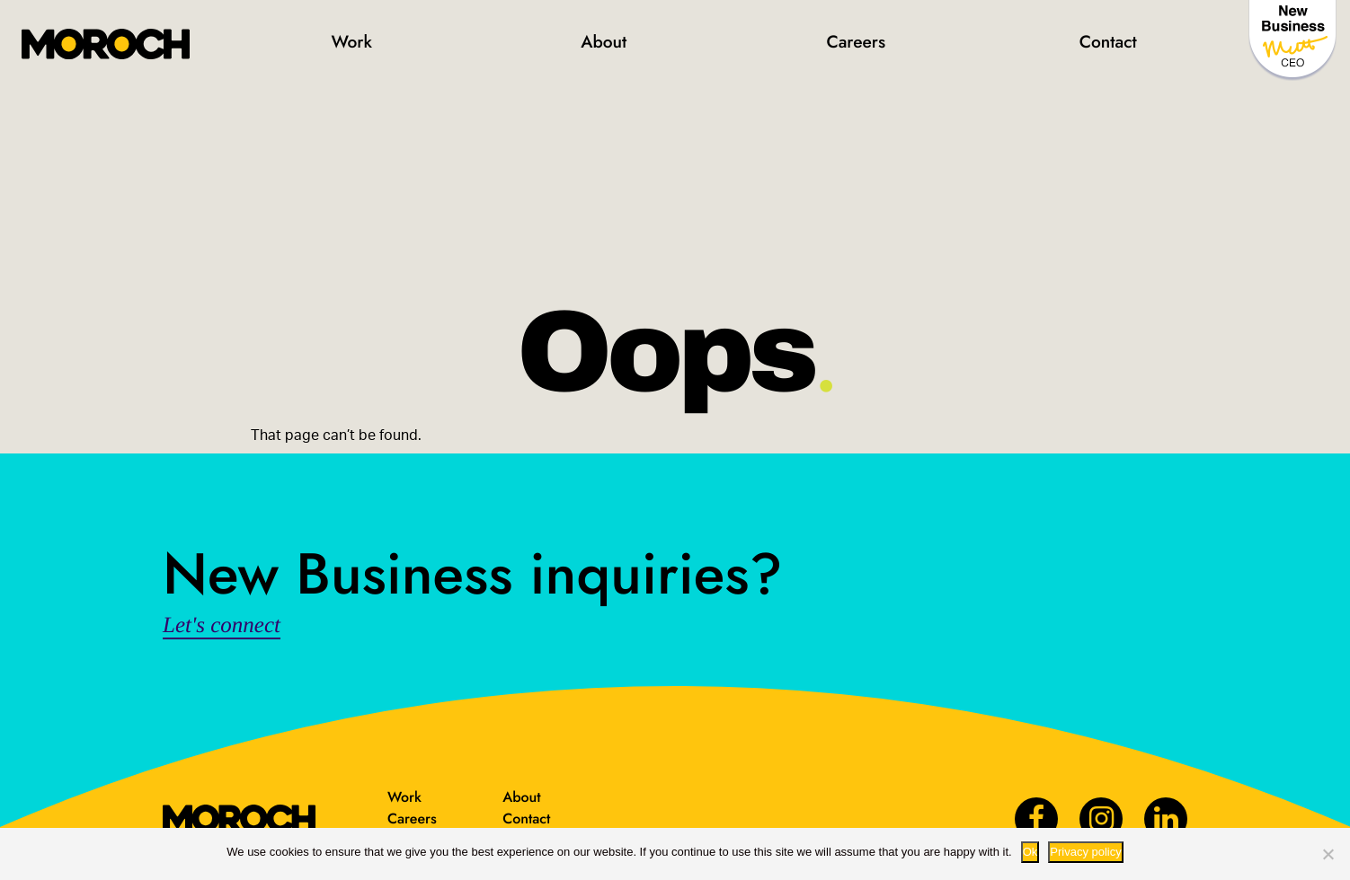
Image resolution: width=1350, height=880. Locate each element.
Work (352, 42)
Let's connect (221, 625)
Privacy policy (1085, 851)
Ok (1030, 851)
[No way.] (1328, 854)
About (603, 42)
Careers (855, 42)
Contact (1108, 42)
